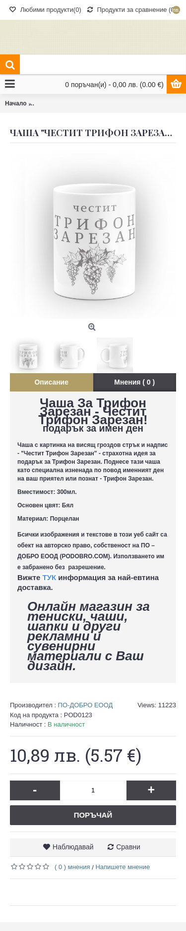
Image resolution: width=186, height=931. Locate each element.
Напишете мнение (122, 867)
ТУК (50, 577)
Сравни (128, 847)
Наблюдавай (73, 847)
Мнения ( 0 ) (134, 382)
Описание (51, 382)
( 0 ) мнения (72, 867)
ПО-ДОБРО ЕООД (85, 705)
